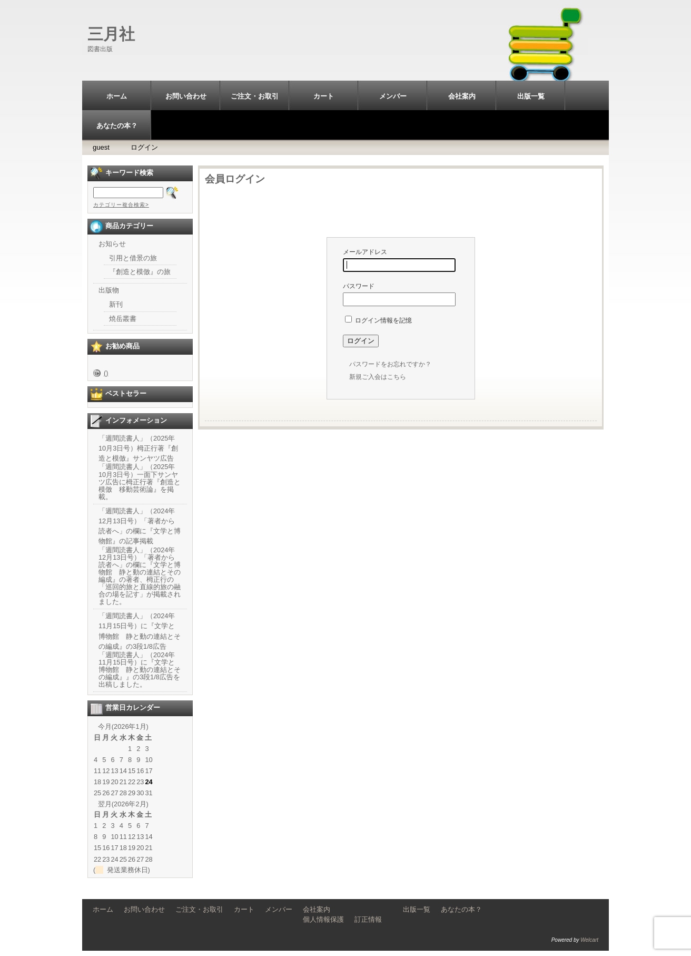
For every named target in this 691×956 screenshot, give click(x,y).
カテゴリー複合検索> (121, 205)
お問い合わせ (185, 96)
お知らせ (112, 244)
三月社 (111, 34)
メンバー (393, 96)
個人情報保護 (323, 919)
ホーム (116, 96)
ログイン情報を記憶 (378, 320)
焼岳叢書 (122, 319)
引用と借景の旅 (133, 258)
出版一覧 (531, 96)
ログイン (144, 147)
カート (323, 96)
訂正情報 (368, 919)
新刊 (116, 304)
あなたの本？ (116, 126)
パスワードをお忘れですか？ (390, 364)
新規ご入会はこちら (377, 377)
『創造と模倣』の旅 (140, 272)
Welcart (589, 940)
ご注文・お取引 (255, 96)
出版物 (108, 290)
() (106, 373)
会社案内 (462, 96)
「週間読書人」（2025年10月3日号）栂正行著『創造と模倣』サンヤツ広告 (138, 448)
